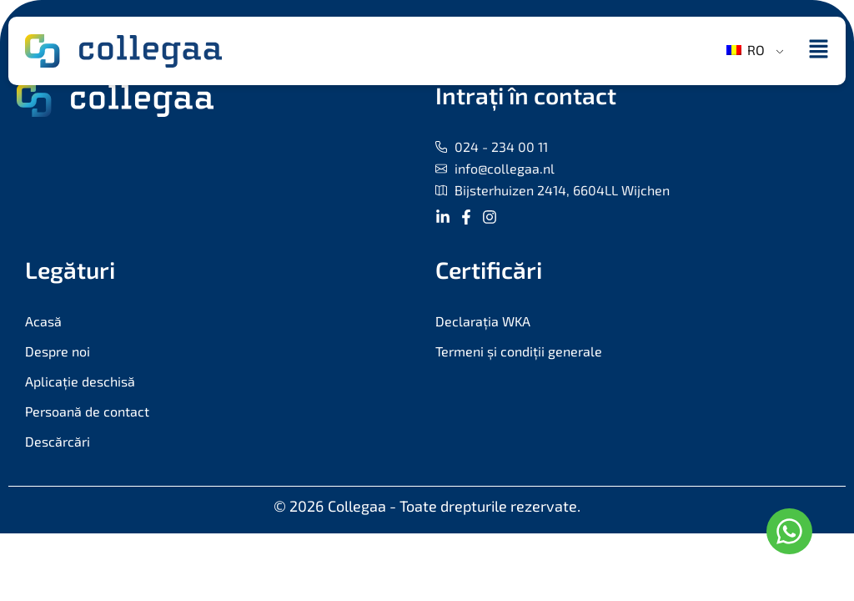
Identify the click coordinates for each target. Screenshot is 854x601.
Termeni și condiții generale (518, 351)
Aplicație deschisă (80, 381)
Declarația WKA (482, 321)
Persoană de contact (87, 411)
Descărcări (57, 441)
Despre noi (57, 351)
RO (745, 50)
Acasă (43, 321)
